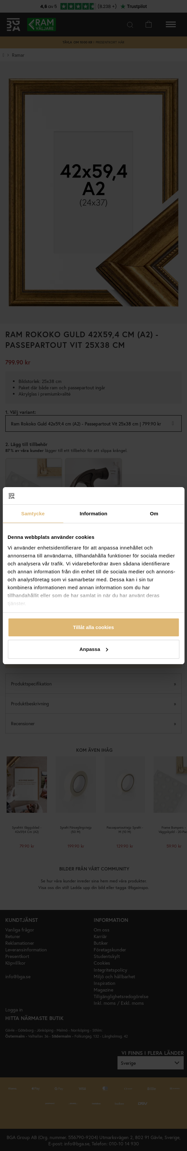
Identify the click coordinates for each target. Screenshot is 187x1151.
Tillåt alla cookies (93, 627)
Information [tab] (94, 513)
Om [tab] (154, 513)
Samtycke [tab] (33, 513)
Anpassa (93, 649)
